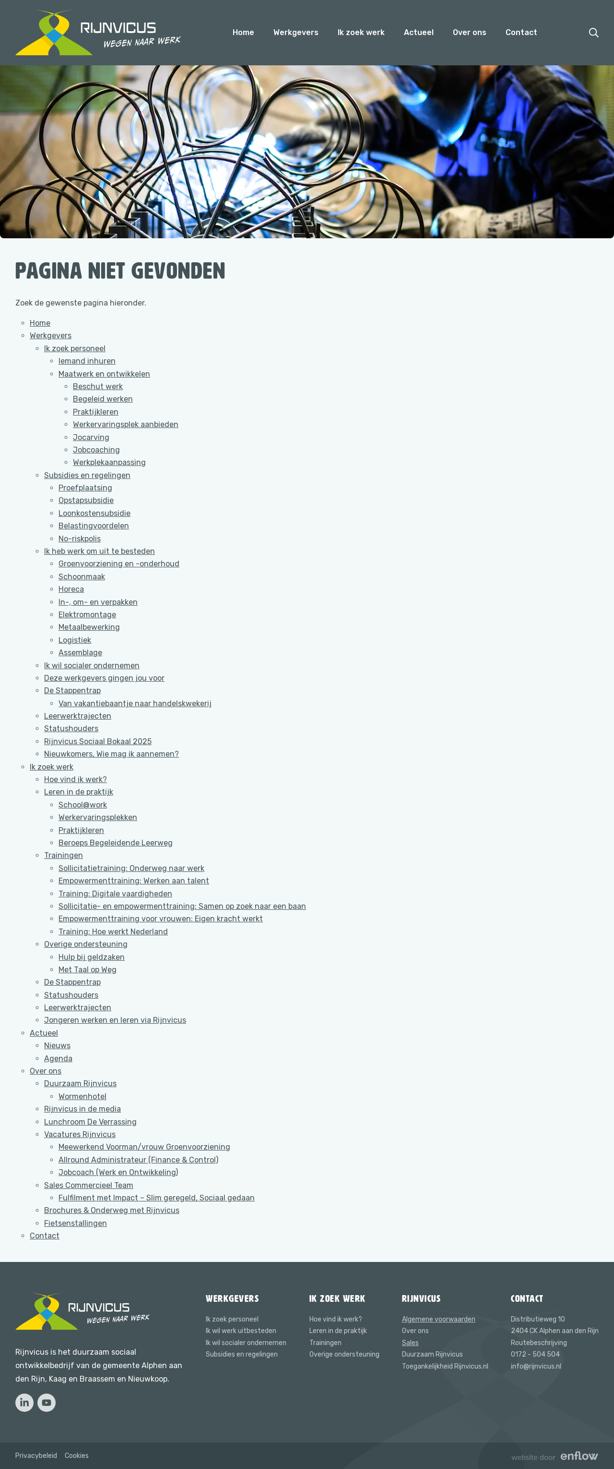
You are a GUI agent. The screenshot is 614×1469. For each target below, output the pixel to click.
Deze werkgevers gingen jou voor (104, 678)
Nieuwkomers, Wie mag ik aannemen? (111, 754)
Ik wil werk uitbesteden (241, 1331)
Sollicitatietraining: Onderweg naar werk (131, 868)
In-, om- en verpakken (98, 602)
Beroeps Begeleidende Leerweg (116, 842)
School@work (83, 804)
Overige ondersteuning (86, 944)
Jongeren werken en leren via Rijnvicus (115, 1020)
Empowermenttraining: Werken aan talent (134, 880)
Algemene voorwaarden (438, 1319)
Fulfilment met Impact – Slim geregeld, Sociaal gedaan (157, 1197)
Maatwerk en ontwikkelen (104, 374)
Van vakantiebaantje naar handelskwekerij (135, 703)
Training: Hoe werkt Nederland (113, 931)
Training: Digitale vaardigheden (115, 893)
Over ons (469, 32)
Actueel (419, 32)
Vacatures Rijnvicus (80, 1134)
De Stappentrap (72, 690)
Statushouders (71, 728)
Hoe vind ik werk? (75, 779)
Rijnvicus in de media (82, 1109)
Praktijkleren (95, 411)
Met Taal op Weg (88, 969)
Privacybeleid (36, 1456)
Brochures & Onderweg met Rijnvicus (111, 1210)
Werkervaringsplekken (98, 817)
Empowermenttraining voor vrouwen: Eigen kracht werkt (161, 918)
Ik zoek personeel (75, 348)
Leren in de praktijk (78, 791)
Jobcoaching (96, 449)
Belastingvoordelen (94, 525)
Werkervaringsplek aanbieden (125, 424)
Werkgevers (296, 32)
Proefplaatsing (85, 487)
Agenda (58, 1058)
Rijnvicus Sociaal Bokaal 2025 (98, 741)
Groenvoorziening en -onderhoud (119, 563)
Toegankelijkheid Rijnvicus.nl (445, 1366)
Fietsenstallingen (75, 1223)
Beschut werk (98, 386)
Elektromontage (87, 614)
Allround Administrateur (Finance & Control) (138, 1159)
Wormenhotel (82, 1096)
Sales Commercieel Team (88, 1185)
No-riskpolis (80, 538)
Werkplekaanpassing (109, 462)
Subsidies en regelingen (87, 475)
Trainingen (63, 855)
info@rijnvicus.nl (536, 1366)
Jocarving (91, 437)
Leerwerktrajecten (77, 716)
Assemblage (80, 652)
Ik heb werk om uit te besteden (99, 551)
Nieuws (57, 1045)
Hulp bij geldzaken (92, 957)
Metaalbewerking (89, 627)
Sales (410, 1343)
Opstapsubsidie (86, 500)
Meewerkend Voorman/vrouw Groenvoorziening (144, 1146)
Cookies (77, 1456)
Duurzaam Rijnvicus (80, 1083)
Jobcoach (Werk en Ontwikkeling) (118, 1172)
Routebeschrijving (539, 1343)
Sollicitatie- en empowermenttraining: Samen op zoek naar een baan (182, 906)
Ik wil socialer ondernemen (92, 665)
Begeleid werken (103, 399)
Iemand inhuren (87, 361)
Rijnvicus (421, 1298)
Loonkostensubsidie (94, 513)
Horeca (71, 589)
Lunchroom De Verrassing (90, 1121)
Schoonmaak (82, 576)
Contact (521, 32)
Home (243, 32)
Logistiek (75, 640)
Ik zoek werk (361, 32)
